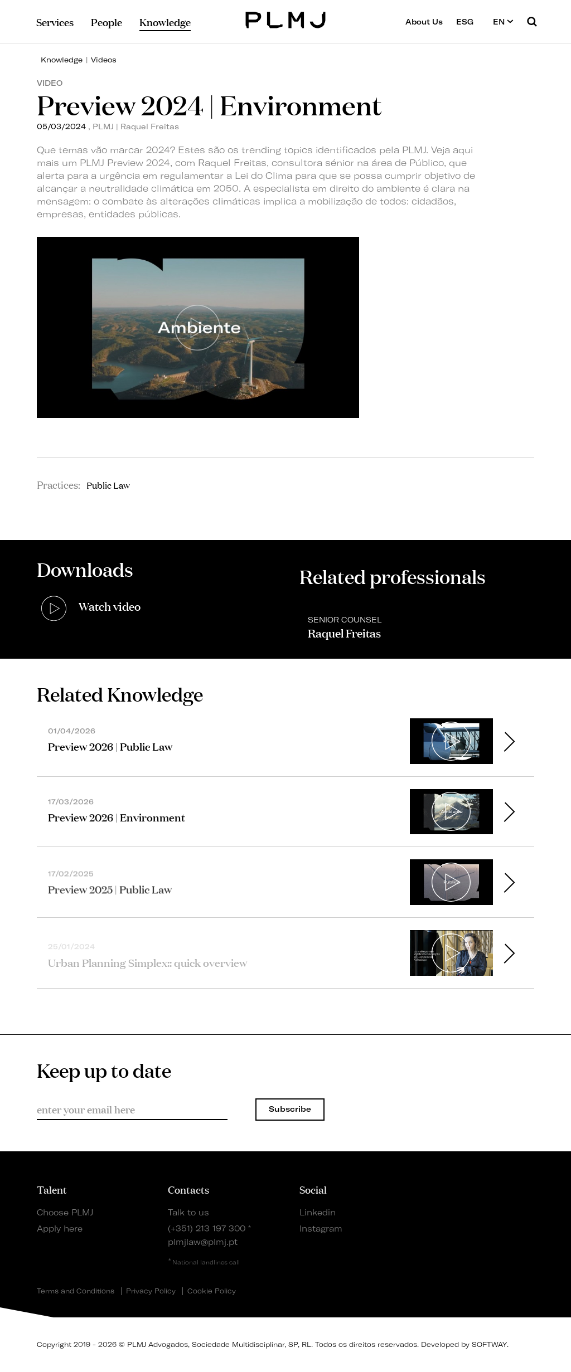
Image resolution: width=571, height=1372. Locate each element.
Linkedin (317, 1213)
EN (503, 21)
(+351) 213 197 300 (206, 1229)
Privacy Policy (151, 1291)
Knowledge (62, 59)
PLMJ (285, 18)
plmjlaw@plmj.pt (203, 1242)
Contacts (188, 1189)
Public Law (108, 485)
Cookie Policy (211, 1291)
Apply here (60, 1229)
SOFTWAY (489, 1344)
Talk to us (188, 1213)
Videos (104, 59)
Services (55, 21)
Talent (52, 1189)
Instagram (320, 1229)
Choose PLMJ (65, 1213)
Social (313, 1189)
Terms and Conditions (75, 1291)
